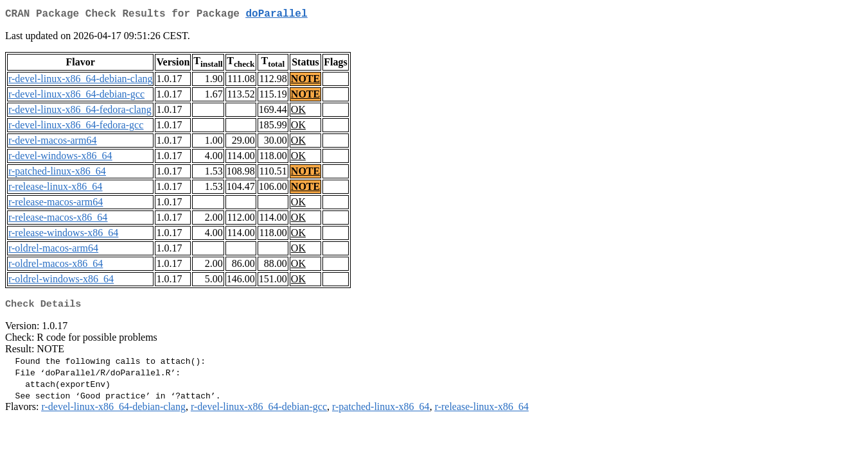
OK (298, 112)
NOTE (305, 81)
